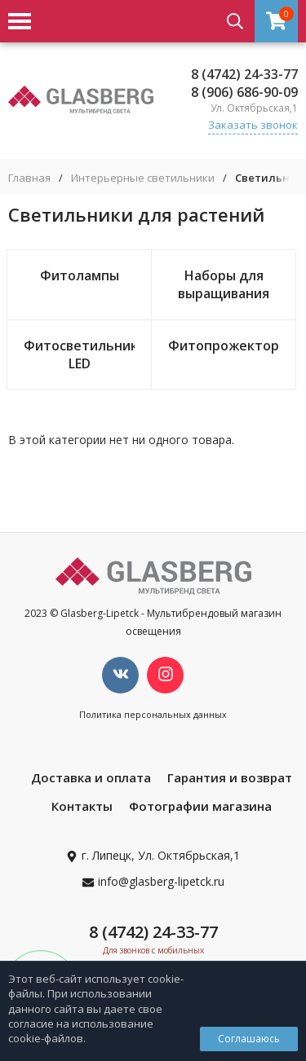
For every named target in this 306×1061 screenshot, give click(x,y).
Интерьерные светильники (143, 178)
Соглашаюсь (249, 1039)
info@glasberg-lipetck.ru (161, 881)
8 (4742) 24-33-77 (244, 74)
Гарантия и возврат (229, 777)
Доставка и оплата (91, 777)
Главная (29, 178)
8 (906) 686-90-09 (244, 92)
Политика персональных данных (153, 714)
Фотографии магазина (200, 806)
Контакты (82, 806)
